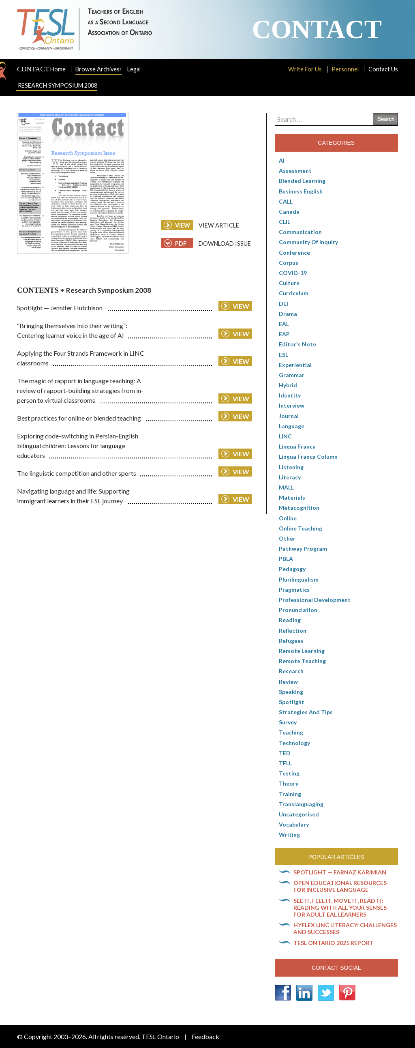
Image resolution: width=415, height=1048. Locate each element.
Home (41, 69)
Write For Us (305, 69)
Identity (290, 395)
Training (290, 793)
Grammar (291, 375)
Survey (288, 722)
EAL (284, 323)
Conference (294, 252)
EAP (284, 334)
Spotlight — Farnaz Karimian (339, 872)
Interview (291, 405)
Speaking (291, 691)
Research (291, 671)
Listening (291, 467)
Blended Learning (302, 180)
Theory (288, 783)
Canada (289, 211)
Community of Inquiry (308, 241)
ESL (283, 354)
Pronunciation (298, 609)
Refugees (291, 640)
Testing (289, 773)
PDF (175, 243)
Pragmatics (294, 589)
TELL (285, 763)
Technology (294, 742)
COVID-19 (293, 272)
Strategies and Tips (306, 712)
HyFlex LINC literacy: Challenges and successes (345, 928)
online (288, 518)
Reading (290, 619)
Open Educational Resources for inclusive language (340, 886)
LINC (285, 436)
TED (285, 752)
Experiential (295, 364)
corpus (288, 262)
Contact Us (383, 69)
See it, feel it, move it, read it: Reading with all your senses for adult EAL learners (340, 907)
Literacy (290, 477)
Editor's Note (297, 344)
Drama (288, 313)
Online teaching (300, 528)
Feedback (205, 1036)
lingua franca (297, 446)
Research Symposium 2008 (57, 85)
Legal (134, 69)
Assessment (295, 170)
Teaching (291, 732)
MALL (286, 487)
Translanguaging (301, 804)
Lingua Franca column (308, 456)
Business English (301, 191)
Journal (289, 415)
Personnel (345, 69)
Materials (292, 497)
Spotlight (291, 701)
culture (289, 282)
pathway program (303, 548)
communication (300, 231)
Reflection (292, 630)
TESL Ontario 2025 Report (333, 942)
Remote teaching (302, 660)
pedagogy (292, 568)
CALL (286, 201)
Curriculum (293, 293)
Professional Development (315, 599)
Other (287, 538)
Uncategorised (299, 814)
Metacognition (299, 507)
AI (282, 160)
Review (288, 681)
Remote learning (302, 650)
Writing (289, 834)
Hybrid (288, 385)
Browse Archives (98, 69)
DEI (283, 303)
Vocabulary (294, 824)
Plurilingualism (299, 579)
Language (291, 426)
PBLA (286, 558)
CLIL (284, 221)
